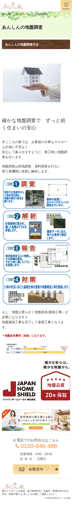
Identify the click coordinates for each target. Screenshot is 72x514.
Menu (66, 6)
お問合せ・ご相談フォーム (36, 469)
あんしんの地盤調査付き (22, 44)
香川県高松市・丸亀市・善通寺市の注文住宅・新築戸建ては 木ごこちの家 (35, 492)
